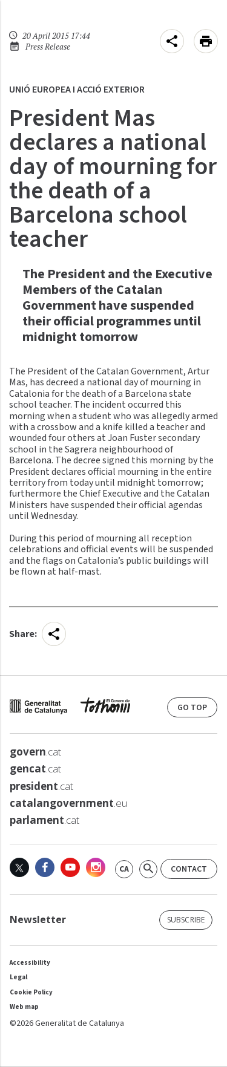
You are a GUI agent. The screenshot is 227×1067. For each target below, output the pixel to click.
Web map (24, 1006)
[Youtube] (70, 867)
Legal (18, 977)
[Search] (148, 869)
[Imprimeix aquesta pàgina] (206, 41)
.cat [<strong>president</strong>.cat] (41, 786)
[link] (124, 869)
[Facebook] (44, 867)
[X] (19, 867)
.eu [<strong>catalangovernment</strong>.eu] (68, 803)
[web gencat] (70, 708)
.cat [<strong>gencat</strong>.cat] (35, 769)
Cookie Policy (31, 992)
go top (192, 708)
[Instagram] (95, 867)
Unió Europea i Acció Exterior (77, 89)
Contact (189, 869)
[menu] (172, 41)
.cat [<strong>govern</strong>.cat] (35, 752)
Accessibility (30, 962)
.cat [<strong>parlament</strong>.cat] (44, 820)
